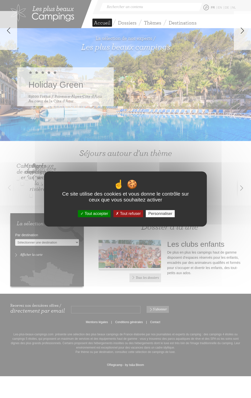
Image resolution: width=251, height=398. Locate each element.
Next (242, 86)
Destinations (183, 22)
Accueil (102, 22)
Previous (8, 86)
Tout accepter (94, 213)
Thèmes (152, 22)
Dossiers (127, 22)
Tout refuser (128, 213)
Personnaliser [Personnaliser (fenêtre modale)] (160, 213)
